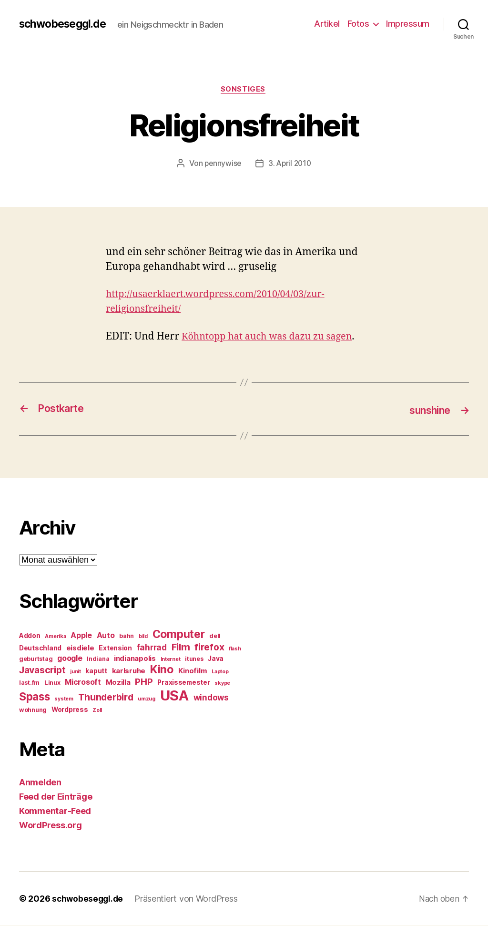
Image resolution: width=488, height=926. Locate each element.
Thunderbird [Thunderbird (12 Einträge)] (105, 697)
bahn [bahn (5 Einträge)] (126, 636)
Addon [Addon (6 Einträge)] (30, 636)
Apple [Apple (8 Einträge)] (81, 635)
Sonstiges (244, 90)
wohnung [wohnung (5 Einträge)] (33, 710)
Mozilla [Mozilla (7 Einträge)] (118, 683)
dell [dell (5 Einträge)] (215, 636)
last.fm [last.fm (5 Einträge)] (29, 683)
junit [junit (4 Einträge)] (75, 672)
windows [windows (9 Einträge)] (211, 698)
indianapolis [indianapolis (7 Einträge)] (135, 659)
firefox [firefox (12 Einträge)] (209, 647)
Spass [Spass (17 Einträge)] (34, 696)
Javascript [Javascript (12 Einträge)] (42, 670)
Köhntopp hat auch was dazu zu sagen (272, 337)
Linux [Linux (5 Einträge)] (52, 683)
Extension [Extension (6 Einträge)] (115, 648)
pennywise (222, 164)
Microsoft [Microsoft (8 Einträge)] (83, 682)
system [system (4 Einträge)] (63, 699)
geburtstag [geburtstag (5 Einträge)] (35, 659)
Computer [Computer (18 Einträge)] (178, 634)
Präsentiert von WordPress (188, 899)
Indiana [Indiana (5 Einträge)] (98, 659)
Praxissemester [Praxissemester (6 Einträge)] (183, 683)
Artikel (327, 24)
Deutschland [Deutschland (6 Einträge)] (40, 648)
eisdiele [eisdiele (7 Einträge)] (80, 648)
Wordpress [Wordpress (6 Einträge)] (69, 710)
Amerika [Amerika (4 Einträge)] (55, 637)
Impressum (407, 24)
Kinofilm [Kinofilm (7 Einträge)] (192, 671)
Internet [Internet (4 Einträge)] (171, 660)
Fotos (358, 24)
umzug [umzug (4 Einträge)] (146, 699)
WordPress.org (50, 826)
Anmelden (40, 783)
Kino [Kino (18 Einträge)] (161, 670)
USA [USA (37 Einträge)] (174, 696)
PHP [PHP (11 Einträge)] (143, 682)
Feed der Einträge (55, 797)
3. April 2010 (290, 164)
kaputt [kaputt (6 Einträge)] (96, 671)
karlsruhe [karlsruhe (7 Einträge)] (129, 671)
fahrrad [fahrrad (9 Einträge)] (152, 648)
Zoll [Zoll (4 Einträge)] (97, 711)
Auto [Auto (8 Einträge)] (106, 635)
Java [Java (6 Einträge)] (216, 659)
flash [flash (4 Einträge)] (235, 649)
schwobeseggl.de (65, 24)
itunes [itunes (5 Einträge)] (194, 659)
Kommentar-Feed (55, 811)
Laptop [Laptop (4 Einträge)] (220, 672)
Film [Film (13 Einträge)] (181, 647)
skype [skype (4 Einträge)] (222, 683)
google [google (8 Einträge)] (69, 658)
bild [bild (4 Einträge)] (143, 637)
